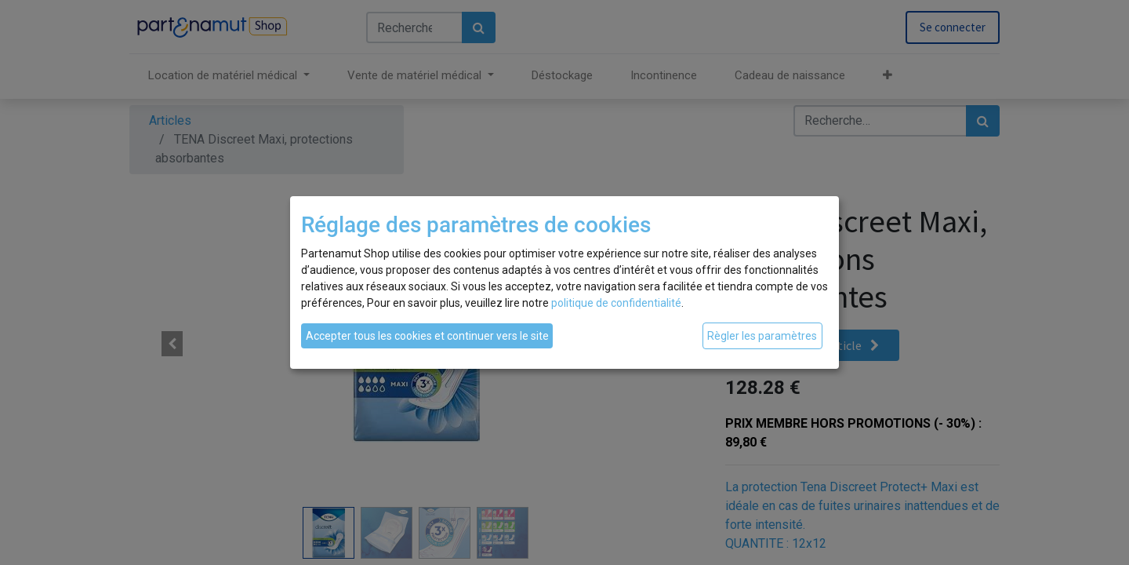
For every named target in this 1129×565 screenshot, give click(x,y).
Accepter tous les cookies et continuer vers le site (427, 336)
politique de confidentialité (616, 303)
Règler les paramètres (762, 336)
